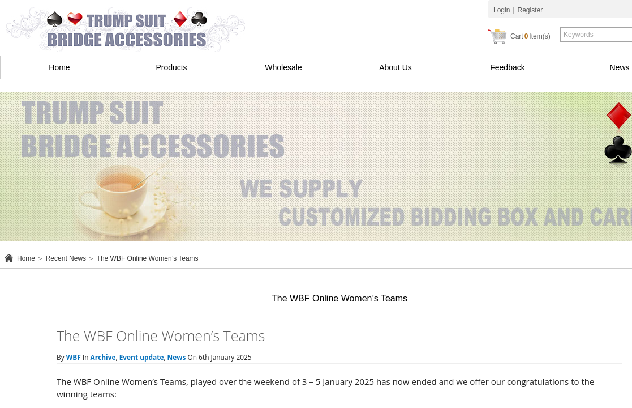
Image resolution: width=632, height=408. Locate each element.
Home (59, 67)
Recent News (66, 258)
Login (501, 10)
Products (171, 67)
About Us (395, 67)
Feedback (507, 67)
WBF (73, 357)
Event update (141, 357)
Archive (103, 357)
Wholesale (283, 67)
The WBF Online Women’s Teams (148, 258)
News (176, 357)
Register (530, 10)
